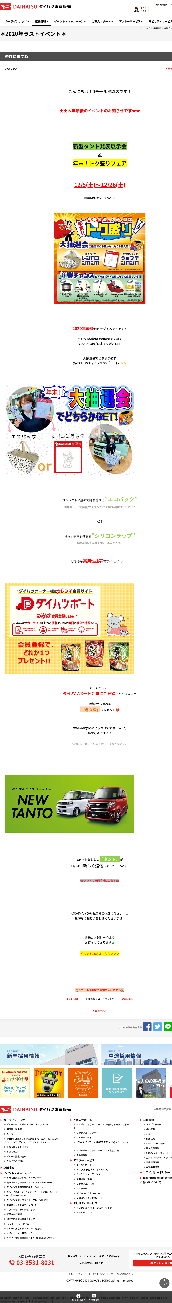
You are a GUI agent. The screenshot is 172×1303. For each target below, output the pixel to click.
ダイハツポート (84, 1137)
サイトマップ (99, 1273)
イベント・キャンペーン (69, 21)
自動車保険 (81, 1155)
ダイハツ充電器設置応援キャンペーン (25, 1187)
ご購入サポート (101, 21)
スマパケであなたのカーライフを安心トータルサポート (101, 1126)
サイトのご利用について (122, 1273)
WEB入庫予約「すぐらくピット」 (93, 1169)
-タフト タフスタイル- (18, 1223)
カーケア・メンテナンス (88, 1174)
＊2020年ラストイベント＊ (99, 998)
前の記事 (73, 998)
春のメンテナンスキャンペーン (22, 1204)
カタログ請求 (161, 4)
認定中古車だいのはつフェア (21, 1219)
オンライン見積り (78, 1299)
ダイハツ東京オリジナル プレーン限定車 (27, 1200)
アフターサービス (130, 21)
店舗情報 (40, 21)
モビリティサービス (85, 1203)
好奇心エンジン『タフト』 (20, 1146)
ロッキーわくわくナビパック (21, 1209)
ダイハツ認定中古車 (16, 1156)
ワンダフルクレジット (87, 1132)
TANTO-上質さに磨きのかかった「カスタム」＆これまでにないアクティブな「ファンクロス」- (31, 1140)
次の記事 (126, 998)
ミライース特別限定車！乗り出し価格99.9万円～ (30, 1238)
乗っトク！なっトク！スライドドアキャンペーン (30, 1182)
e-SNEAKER (12, 1151)
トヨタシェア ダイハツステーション (94, 1207)
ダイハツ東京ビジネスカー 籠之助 (24, 1228)
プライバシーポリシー (76, 1273)
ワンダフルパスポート (87, 1183)
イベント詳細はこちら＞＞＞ (99, 953)
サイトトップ (144, 28)
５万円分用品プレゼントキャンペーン (25, 1177)
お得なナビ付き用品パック (21, 1233)
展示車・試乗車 (14, 1129)
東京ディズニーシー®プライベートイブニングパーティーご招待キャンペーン (31, 1193)
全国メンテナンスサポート (89, 1198)
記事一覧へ (101, 1010)
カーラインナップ (16, 21)
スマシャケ (81, 1188)
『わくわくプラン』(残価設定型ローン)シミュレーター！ (101, 1144)
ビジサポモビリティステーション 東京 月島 (97, 1150)
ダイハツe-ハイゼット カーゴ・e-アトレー (28, 1124)
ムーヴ (10, 1134)
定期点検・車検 (84, 1179)
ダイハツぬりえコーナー (88, 1193)
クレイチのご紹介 (15, 1161)
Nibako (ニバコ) (84, 1212)
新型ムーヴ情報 (14, 1214)
